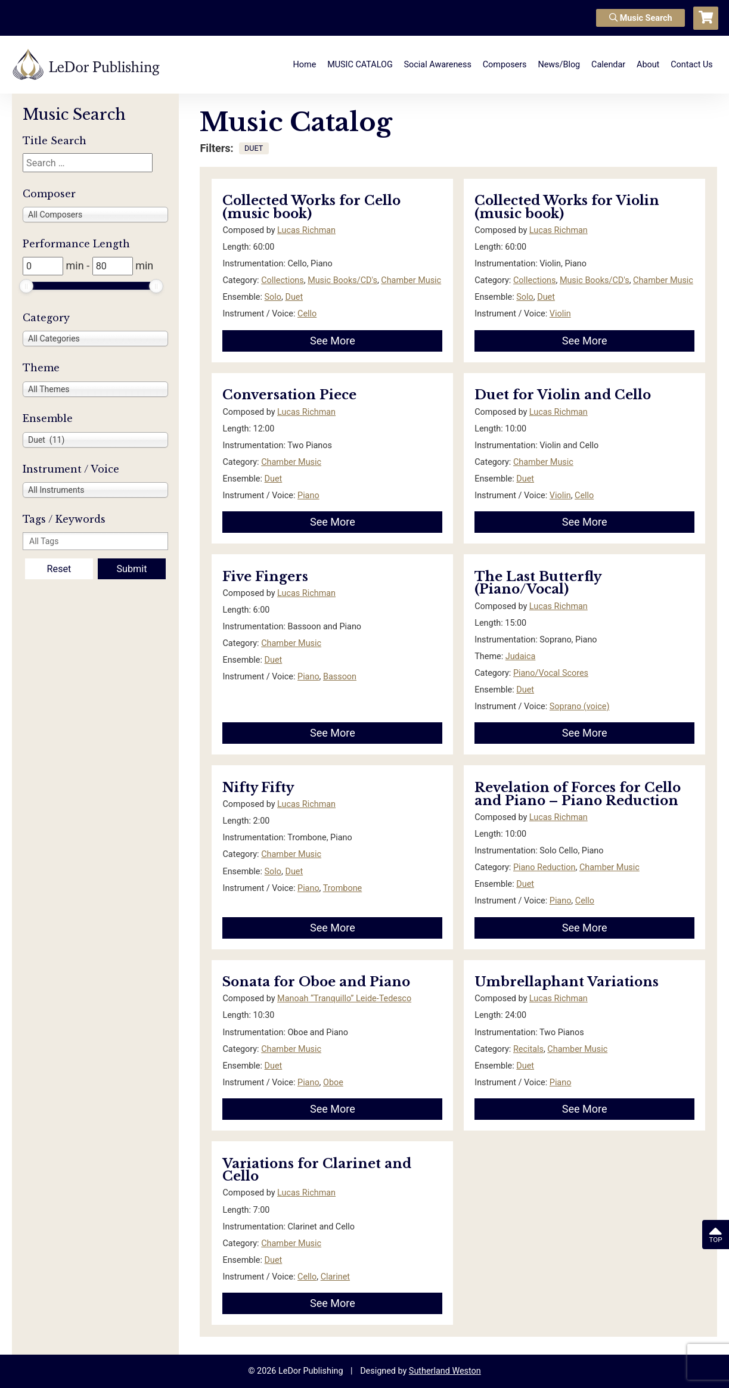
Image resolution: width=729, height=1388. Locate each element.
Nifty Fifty (258, 788)
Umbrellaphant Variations (566, 982)
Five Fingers (265, 577)
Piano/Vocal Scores (550, 673)
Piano (308, 495)
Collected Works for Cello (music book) (311, 207)
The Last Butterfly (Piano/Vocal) (537, 583)
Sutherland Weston (445, 1371)
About (648, 65)
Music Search (640, 18)
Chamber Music (411, 280)
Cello (307, 314)
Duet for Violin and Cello (562, 395)
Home (305, 65)
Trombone (342, 888)
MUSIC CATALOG (360, 65)
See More (332, 340)
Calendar (608, 65)
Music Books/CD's (342, 280)
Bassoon (339, 677)
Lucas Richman (306, 230)
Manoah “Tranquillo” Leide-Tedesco (344, 998)
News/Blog (559, 65)
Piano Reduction (544, 867)
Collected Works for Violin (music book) (566, 207)
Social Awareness (437, 65)
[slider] (26, 286)
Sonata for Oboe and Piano (316, 982)
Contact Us (692, 65)
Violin (560, 314)
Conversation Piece (289, 395)
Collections (282, 280)
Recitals (528, 1049)
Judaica (520, 656)
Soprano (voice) (580, 706)
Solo (273, 297)
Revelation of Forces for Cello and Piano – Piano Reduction (577, 794)
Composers (505, 65)
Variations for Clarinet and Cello (316, 1170)
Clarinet (335, 1277)
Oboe (333, 1083)
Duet (294, 297)
